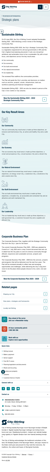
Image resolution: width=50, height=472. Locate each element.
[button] (25, 2)
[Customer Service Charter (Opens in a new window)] (26, 377)
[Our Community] (25, 126)
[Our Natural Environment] (25, 168)
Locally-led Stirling (9, 308)
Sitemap (24, 454)
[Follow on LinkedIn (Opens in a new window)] (13, 388)
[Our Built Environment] (25, 190)
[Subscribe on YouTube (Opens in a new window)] (18, 388)
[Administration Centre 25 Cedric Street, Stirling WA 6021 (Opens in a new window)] (26, 401)
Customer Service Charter (9, 457)
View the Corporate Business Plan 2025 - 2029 (25, 279)
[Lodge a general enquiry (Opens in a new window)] (26, 410)
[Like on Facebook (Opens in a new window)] (3, 388)
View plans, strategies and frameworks (16, 301)
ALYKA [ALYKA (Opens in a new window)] (8, 460)
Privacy (30, 454)
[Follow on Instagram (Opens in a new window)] (8, 388)
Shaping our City (8, 294)
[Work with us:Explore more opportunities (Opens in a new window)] (25, 339)
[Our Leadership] (25, 212)
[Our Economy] (25, 147)
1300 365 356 (13, 330)
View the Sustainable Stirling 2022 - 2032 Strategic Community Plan (25, 99)
